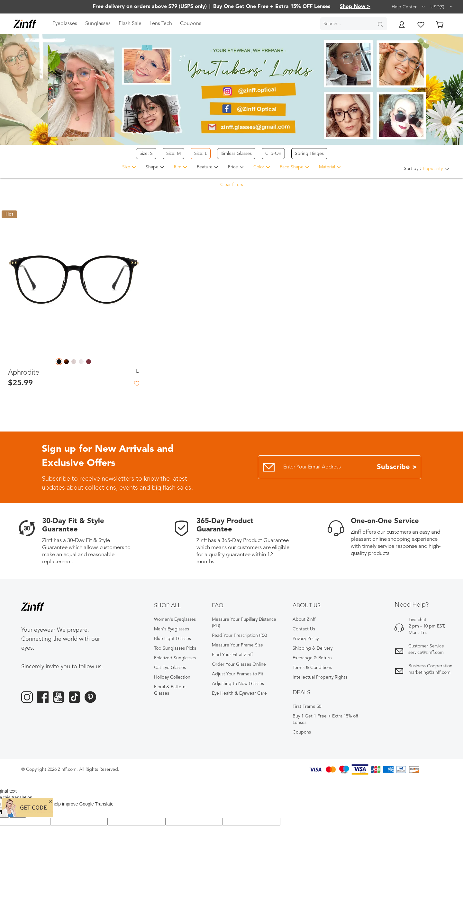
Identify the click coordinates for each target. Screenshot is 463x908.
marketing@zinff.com (429, 672)
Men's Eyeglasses (171, 629)
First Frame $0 (307, 706)
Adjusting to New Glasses (238, 683)
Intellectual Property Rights (320, 677)
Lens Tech (161, 23)
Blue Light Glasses (172, 638)
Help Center (409, 7)
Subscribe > (397, 467)
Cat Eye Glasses (170, 667)
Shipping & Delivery (312, 648)
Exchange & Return (312, 658)
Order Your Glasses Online (239, 664)
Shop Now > (355, 6)
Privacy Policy (306, 638)
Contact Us (304, 629)
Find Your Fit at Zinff (232, 655)
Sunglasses (98, 23)
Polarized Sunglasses (175, 658)
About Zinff (304, 619)
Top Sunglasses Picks (175, 648)
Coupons (190, 23)
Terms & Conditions (312, 667)
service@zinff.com (426, 652)
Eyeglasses (64, 23)
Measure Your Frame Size (237, 645)
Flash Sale (130, 23)
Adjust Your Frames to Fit (237, 674)
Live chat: (418, 620)
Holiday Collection (172, 677)
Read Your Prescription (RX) (239, 635)
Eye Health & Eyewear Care (239, 693)
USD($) (442, 7)
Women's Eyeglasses (175, 619)
